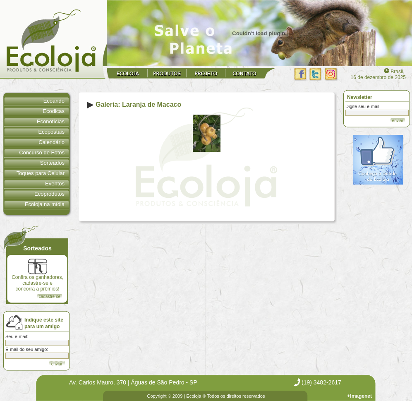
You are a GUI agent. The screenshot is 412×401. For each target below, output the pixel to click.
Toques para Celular (41, 173)
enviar (397, 120)
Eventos (55, 183)
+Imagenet (359, 396)
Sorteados (52, 163)
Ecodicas (54, 111)
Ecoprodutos (49, 194)
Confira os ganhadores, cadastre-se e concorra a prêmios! (37, 275)
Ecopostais (51, 132)
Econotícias (51, 121)
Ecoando (54, 101)
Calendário (51, 142)
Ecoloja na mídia (45, 204)
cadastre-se (49, 296)
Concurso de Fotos (42, 152)
